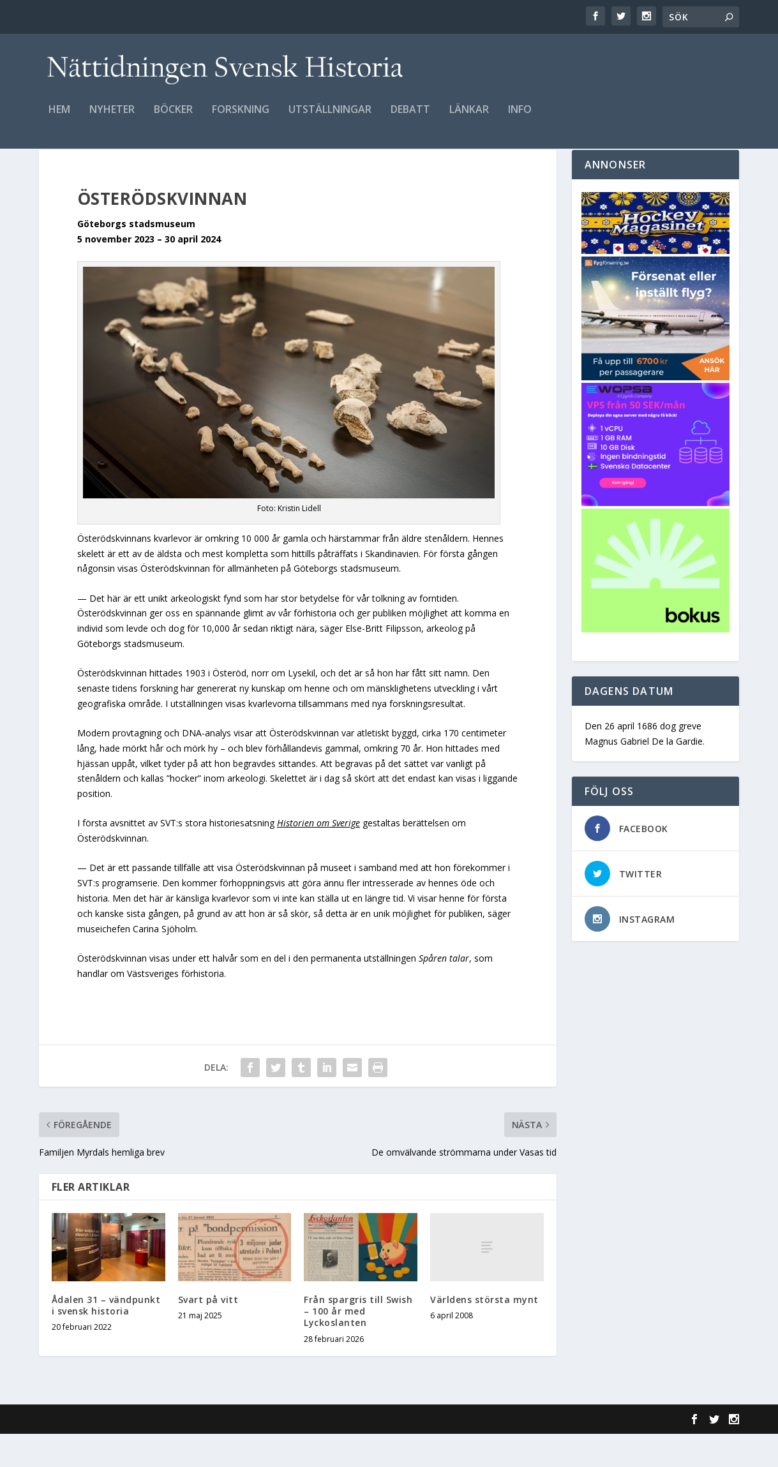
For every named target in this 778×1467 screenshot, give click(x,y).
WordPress (246, 1452)
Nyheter (112, 119)
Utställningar (329, 119)
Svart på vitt (208, 1333)
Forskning (240, 119)
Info (520, 119)
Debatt (410, 119)
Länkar (469, 119)
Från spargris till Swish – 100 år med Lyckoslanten (358, 1344)
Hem (59, 119)
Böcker (173, 119)
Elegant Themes (127, 1452)
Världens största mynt (484, 1333)
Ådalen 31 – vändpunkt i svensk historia (106, 1338)
